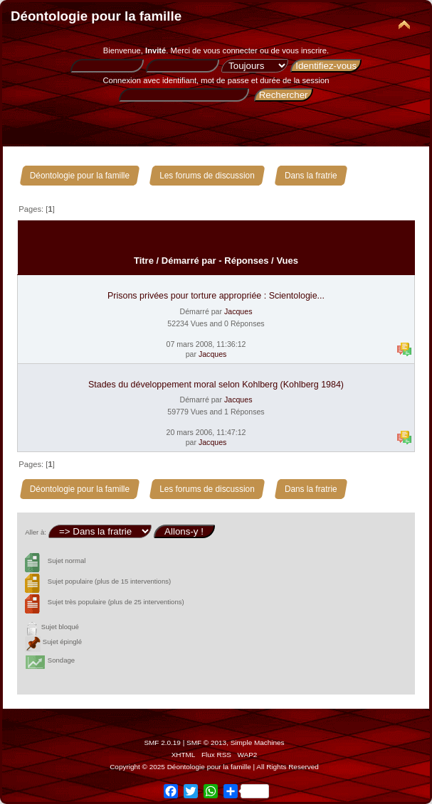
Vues (287, 260)
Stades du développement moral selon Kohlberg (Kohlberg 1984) (216, 385)
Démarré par (189, 260)
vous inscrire (304, 50)
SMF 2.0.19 (162, 742)
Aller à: (35, 532)
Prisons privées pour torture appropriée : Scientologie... (216, 296)
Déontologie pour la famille (96, 16)
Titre (144, 260)
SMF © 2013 (206, 742)
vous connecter (231, 50)
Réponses (246, 260)
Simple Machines (258, 742)
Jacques (238, 311)
